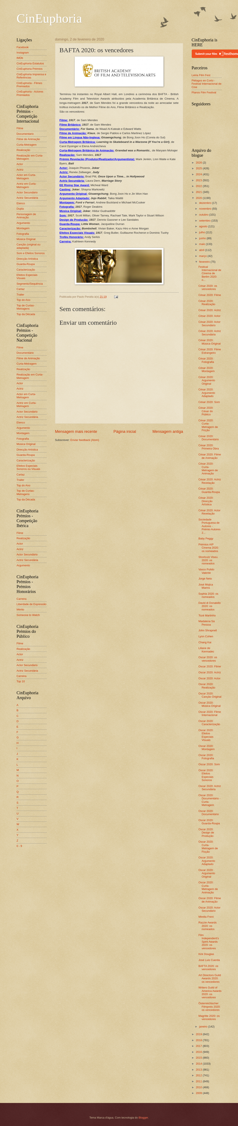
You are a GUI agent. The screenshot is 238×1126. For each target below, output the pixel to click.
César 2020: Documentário (209, 438)
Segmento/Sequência (30, 283)
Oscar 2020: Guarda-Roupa (209, 822)
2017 (199, 1046)
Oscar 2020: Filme (210, 666)
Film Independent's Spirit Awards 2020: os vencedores (209, 941)
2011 (199, 1081)
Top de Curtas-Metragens (26, 307)
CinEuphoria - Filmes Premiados (29, 84)
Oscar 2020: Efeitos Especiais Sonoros (206, 775)
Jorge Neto (205, 578)
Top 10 (21, 681)
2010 (199, 1087)
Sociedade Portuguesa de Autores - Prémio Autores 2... (209, 526)
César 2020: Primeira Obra (209, 447)
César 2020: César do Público (206, 411)
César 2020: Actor (209, 315)
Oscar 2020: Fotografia (206, 757)
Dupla (20, 208)
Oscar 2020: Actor (209, 678)
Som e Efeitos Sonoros (31, 253)
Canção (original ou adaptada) (29, 246)
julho (202, 232)
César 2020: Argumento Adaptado (207, 393)
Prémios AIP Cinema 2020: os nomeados (209, 548)
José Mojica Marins (206, 586)
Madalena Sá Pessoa (207, 623)
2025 (199, 168)
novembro (205, 208)
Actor (20, 164)
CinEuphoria (49, 18)
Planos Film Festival (204, 92)
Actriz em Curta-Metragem (27, 185)
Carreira (22, 598)
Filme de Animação (28, 139)
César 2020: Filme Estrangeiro (210, 351)
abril (202, 250)
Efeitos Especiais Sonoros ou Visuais (28, 467)
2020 (199, 198)
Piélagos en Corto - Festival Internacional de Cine (207, 84)
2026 (199, 162)
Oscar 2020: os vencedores (208, 659)
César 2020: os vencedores (208, 287)
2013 (199, 1069)
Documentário (25, 133)
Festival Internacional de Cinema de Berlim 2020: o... (210, 273)
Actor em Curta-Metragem (26, 176)
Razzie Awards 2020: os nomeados (208, 926)
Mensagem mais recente (76, 431)
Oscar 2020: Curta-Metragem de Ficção (208, 846)
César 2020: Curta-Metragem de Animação (208, 468)
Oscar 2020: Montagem (207, 747)
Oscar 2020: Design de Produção (206, 833)
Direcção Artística (27, 258)
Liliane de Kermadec (206, 649)
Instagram (23, 52)
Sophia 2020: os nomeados (208, 595)
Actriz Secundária (27, 197)
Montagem (23, 228)
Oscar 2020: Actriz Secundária (210, 787)
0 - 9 (19, 846)
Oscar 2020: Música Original (210, 704)
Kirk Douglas (206, 954)
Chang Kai (205, 642)
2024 (199, 174)
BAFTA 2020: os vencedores (208, 967)
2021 (199, 192)
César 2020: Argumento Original (207, 380)
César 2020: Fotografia (206, 360)
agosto (203, 226)
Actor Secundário (27, 192)
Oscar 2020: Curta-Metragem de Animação (208, 887)
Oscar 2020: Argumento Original (207, 873)
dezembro (205, 202)
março (203, 256)
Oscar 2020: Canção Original (210, 695)
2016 (199, 1052)
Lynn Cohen (206, 636)
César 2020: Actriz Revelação (210, 481)
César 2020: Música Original (210, 342)
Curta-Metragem (27, 144)
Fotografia (23, 233)
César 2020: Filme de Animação (210, 456)
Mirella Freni (206, 916)
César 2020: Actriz (210, 310)
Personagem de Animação (26, 216)
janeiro (203, 1026)
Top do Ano (23, 299)
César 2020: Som (209, 402)
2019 (199, 1034)
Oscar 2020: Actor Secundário (209, 909)
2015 (199, 1057)
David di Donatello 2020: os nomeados (210, 606)
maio (202, 244)
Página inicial (124, 431)
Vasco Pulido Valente (206, 571)
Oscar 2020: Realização (207, 686)
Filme (20, 128)
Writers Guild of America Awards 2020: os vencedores (210, 992)
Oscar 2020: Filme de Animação (210, 900)
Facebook (23, 47)
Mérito (20, 609)
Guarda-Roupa (26, 264)
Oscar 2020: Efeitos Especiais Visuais (206, 735)
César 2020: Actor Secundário (209, 323)
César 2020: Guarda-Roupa (209, 490)
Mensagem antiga (167, 431)
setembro (205, 220)
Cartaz (21, 289)
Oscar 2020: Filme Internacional (210, 713)
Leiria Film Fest (201, 75)
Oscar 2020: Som (209, 764)
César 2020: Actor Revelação (209, 512)
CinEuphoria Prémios (30, 68)
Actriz (20, 169)
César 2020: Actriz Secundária (210, 332)
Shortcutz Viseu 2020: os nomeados (208, 560)
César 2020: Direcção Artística (206, 501)
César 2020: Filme (210, 295)
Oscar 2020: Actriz (210, 672)
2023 (199, 180)
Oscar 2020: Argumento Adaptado (207, 861)
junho (203, 238)
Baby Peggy (206, 538)
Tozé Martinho (207, 615)
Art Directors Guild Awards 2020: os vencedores (210, 978)
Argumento (23, 223)
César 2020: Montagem (207, 369)
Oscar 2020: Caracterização (209, 722)
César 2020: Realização (207, 302)
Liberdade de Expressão (32, 604)
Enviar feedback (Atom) (84, 440)
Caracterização (26, 269)
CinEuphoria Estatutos (30, 63)
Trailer (20, 294)
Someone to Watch (28, 615)
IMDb (20, 57)
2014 (199, 1063)
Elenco (21, 203)
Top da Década (26, 314)
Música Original (26, 239)
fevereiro (205, 261)
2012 (199, 1075)
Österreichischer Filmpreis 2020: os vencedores (209, 1007)
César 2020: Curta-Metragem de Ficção (208, 425)
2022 (199, 186)
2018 (199, 1040)
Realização (23, 150)
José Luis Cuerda (209, 960)
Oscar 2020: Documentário (209, 812)
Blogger (143, 1117)
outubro (204, 214)
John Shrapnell (208, 630)
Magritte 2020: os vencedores (209, 1017)
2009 (199, 1093)
